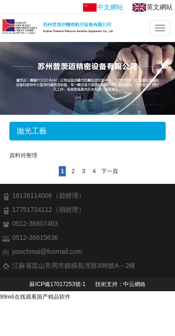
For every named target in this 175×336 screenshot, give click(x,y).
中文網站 (103, 7)
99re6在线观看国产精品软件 (35, 297)
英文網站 (153, 7)
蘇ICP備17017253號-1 (57, 284)
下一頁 (109, 171)
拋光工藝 (32, 131)
